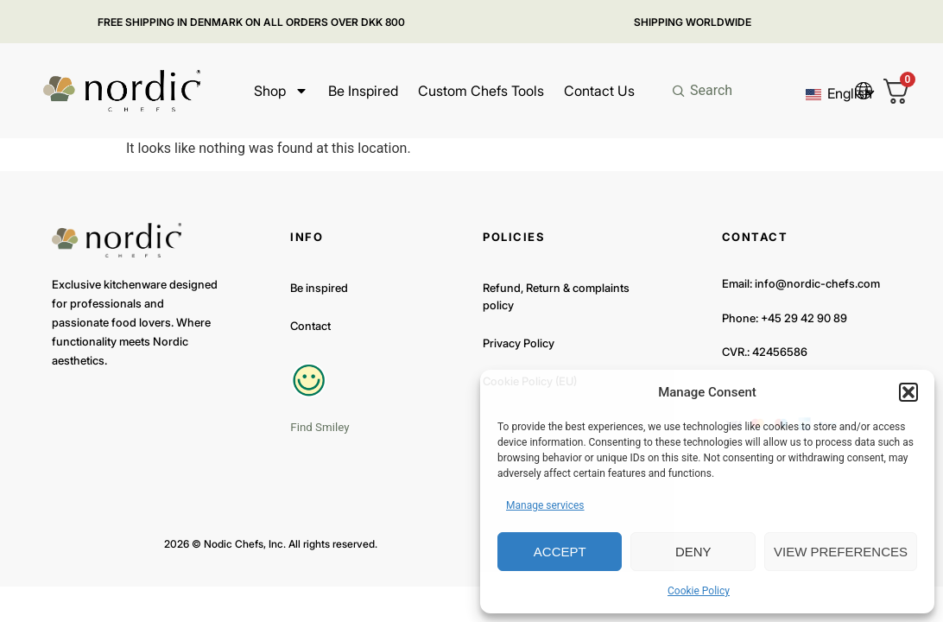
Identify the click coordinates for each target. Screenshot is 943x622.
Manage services (545, 505)
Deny (693, 551)
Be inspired (363, 90)
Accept (560, 551)
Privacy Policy (518, 343)
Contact (310, 326)
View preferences (841, 551)
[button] (908, 392)
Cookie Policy (699, 591)
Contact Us (599, 90)
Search (711, 90)
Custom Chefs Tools (481, 90)
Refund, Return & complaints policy (556, 296)
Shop (281, 90)
